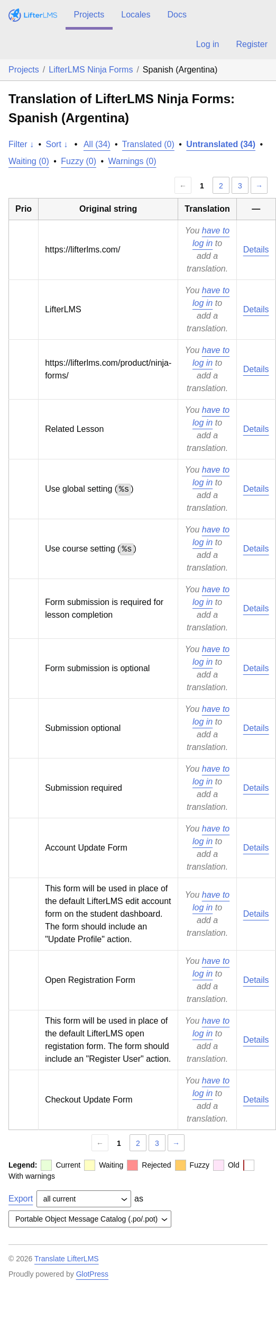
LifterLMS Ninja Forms (91, 69)
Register (252, 44)
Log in (207, 44)
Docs (176, 14)
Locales (135, 14)
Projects (89, 14)
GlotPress (92, 1274)
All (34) (97, 144)
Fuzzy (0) (78, 161)
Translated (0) (148, 144)
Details (256, 249)
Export (20, 1198)
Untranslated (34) (220, 144)
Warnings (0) (132, 161)
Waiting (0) (28, 161)
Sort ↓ (57, 144)
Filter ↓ (21, 144)
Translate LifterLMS (66, 1258)
